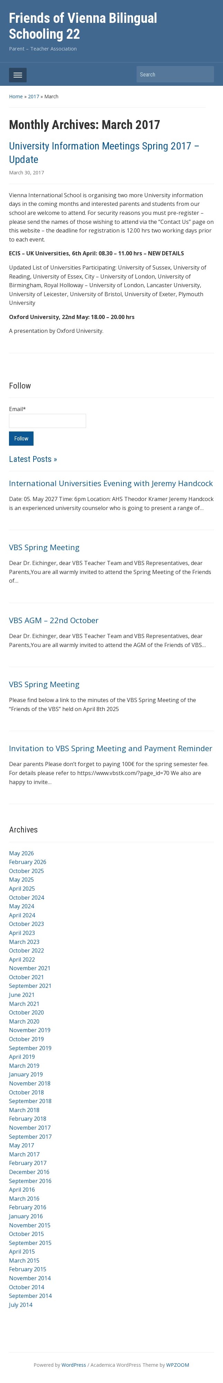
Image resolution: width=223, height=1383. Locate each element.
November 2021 (29, 968)
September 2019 (30, 1048)
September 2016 (30, 1181)
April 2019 (22, 1057)
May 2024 (21, 906)
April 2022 (22, 959)
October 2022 (26, 950)
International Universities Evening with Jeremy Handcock (111, 483)
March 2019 (24, 1066)
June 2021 (22, 995)
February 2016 (27, 1207)
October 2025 (26, 871)
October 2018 (26, 1092)
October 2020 (26, 1012)
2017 (33, 96)
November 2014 (29, 1278)
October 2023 (26, 924)
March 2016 (24, 1198)
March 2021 (24, 1004)
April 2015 (22, 1251)
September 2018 (30, 1101)
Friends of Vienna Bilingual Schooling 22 (83, 26)
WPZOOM (177, 1365)
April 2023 (22, 933)
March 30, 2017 (26, 172)
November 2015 (29, 1225)
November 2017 (29, 1127)
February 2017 (27, 1163)
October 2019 (26, 1039)
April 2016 (22, 1189)
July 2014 (20, 1305)
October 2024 (26, 897)
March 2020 (24, 1021)
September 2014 (30, 1296)
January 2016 (26, 1216)
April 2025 (22, 888)
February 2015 (27, 1269)
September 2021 (30, 986)
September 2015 (30, 1243)
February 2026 (27, 862)
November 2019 (29, 1030)
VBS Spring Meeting (44, 547)
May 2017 (21, 1145)
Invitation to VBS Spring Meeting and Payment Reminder (110, 748)
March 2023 (24, 942)
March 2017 (24, 1154)
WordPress (74, 1365)
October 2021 (26, 977)
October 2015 (26, 1234)
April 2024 (22, 915)
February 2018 (27, 1118)
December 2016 (29, 1172)
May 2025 (21, 879)
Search (205, 74)
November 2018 (29, 1083)
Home (16, 96)
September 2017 (30, 1136)
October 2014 (26, 1287)
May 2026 (21, 853)
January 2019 (26, 1074)
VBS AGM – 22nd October (54, 620)
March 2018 (24, 1110)
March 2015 (24, 1260)
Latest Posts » (33, 459)
